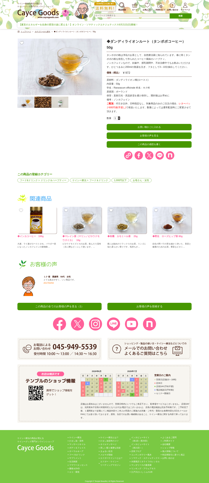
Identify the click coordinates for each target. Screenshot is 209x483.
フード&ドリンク (29, 180)
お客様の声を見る (149, 135)
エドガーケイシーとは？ (111, 458)
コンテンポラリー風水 (141, 455)
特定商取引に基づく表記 (173, 455)
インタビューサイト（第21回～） (140, 446)
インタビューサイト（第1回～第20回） (140, 439)
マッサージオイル (77, 444)
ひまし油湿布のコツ (109, 441)
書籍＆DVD (74, 468)
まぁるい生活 (106, 451)
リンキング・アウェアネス (143, 468)
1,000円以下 (120, 180)
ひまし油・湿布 (76, 441)
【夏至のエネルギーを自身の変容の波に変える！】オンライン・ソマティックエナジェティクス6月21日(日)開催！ (78, 24)
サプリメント (75, 458)
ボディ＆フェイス (77, 448)
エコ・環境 (74, 472)
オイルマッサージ (108, 444)
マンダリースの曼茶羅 (141, 465)
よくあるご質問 (169, 437)
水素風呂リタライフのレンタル (145, 461)
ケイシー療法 (79, 180)
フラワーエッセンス (78, 465)
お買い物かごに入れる (149, 127)
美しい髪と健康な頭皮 (110, 448)
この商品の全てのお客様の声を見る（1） (59, 306)
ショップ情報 (168, 448)
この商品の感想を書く (149, 144)
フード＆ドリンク (98, 180)
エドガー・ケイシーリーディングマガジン (110, 463)
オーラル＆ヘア (76, 451)
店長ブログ (136, 451)
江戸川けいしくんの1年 (142, 472)
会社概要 (166, 444)
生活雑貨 (73, 461)
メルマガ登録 (106, 455)
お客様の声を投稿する (149, 306)
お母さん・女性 (141, 180)
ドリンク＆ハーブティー (53, 180)
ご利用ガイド (168, 441)
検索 (181, 16)
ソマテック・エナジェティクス (145, 458)
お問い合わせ (168, 458)
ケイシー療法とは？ (109, 437)
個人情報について (170, 451)
